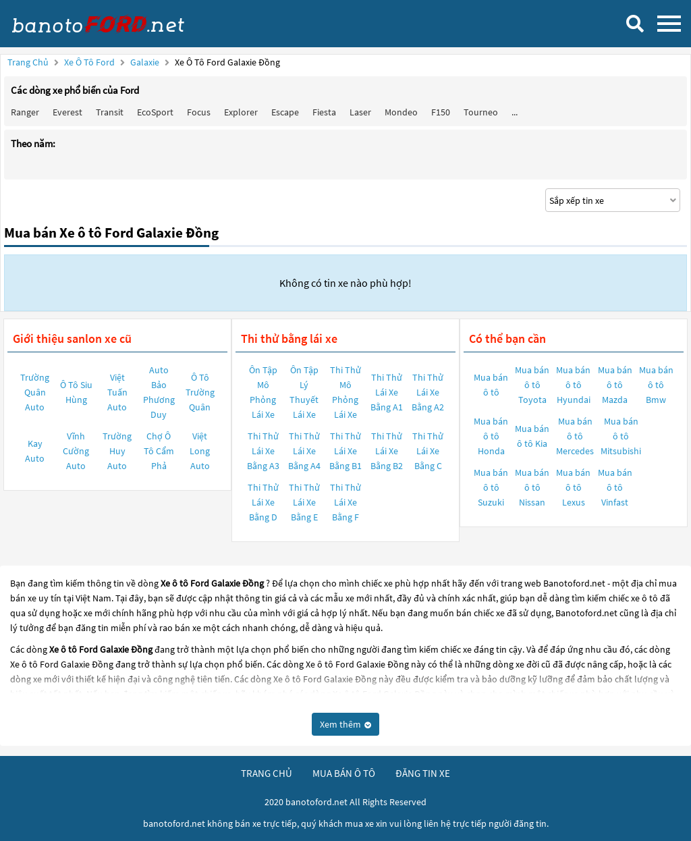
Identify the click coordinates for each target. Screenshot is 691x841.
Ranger (25, 112)
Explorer (241, 112)
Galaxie (145, 62)
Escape (285, 112)
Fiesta (324, 112)
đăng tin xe (422, 773)
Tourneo (481, 112)
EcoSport (155, 112)
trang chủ (266, 773)
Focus (199, 112)
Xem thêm (345, 724)
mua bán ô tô (343, 773)
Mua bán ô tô (491, 384)
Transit (109, 112)
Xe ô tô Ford (89, 62)
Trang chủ (28, 62)
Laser (360, 112)
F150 (440, 112)
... (515, 112)
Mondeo (401, 112)
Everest (67, 112)
